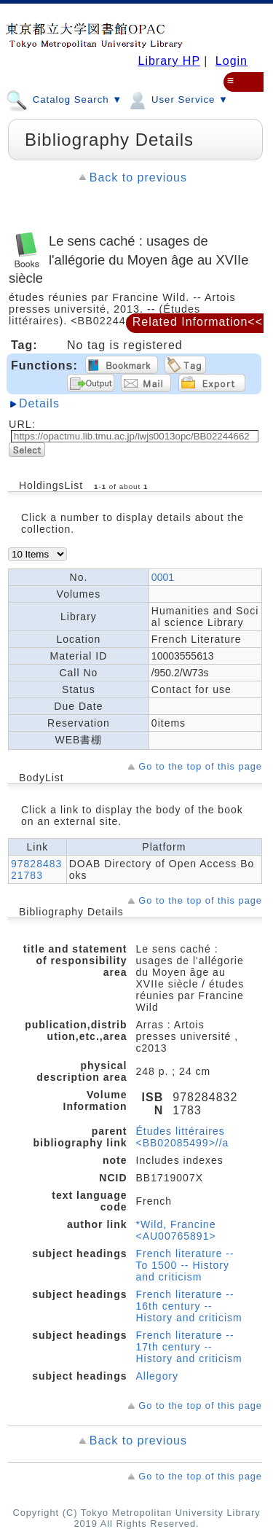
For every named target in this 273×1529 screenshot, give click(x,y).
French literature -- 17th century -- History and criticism (189, 1346)
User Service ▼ (177, 99)
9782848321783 (36, 869)
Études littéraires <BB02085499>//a (182, 1137)
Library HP (168, 61)
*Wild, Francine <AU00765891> (176, 1230)
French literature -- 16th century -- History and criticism (189, 1305)
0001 (162, 577)
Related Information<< (197, 322)
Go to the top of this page (200, 766)
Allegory (157, 1376)
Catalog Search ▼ (64, 99)
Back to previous (138, 177)
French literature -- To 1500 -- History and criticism (185, 1265)
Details (39, 403)
